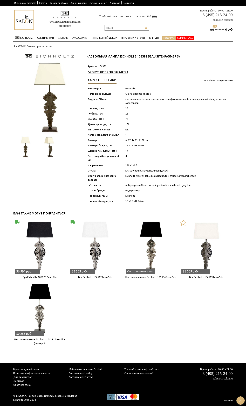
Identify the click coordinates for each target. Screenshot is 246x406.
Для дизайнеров (22, 377)
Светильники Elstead (81, 377)
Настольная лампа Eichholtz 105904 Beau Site (150, 277)
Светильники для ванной (138, 373)
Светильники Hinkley (80, 373)
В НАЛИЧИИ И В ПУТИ (134, 38)
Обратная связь (22, 385)
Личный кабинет (98, 3)
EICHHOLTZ (25, 38)
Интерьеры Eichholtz (25, 3)
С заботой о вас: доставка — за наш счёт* (128, 16)
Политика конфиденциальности (31, 373)
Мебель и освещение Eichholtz (86, 369)
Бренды (155, 38)
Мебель (64, 38)
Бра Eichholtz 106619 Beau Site (206, 277)
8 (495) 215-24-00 (218, 14)
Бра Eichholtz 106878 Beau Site (40, 277)
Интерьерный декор (105, 38)
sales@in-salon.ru (223, 19)
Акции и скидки (79, 3)
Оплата (43, 3)
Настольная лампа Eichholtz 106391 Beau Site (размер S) (39, 341)
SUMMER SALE (185, 37)
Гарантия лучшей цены (26, 369)
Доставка (115, 3)
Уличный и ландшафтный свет (141, 369)
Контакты (128, 3)
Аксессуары (80, 38)
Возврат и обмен (59, 3)
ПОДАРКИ (169, 37)
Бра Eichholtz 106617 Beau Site (95, 277)
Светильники (46, 38)
